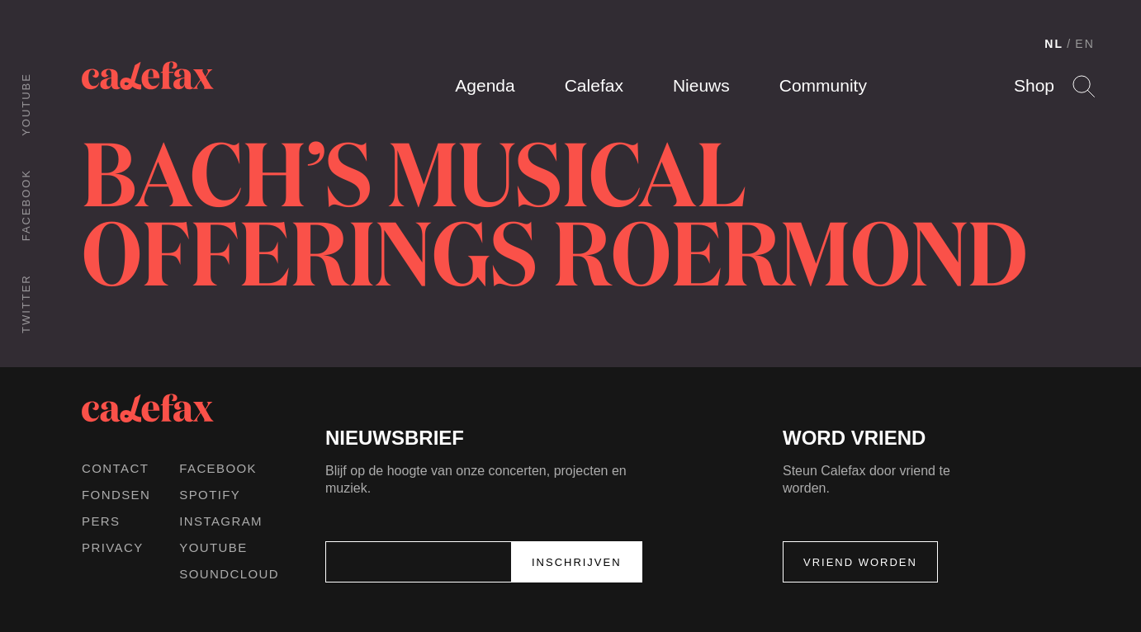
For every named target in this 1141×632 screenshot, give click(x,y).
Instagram (221, 521)
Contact (115, 468)
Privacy (113, 547)
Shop (1034, 85)
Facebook (26, 205)
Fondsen (116, 495)
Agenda (484, 85)
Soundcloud (229, 574)
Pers (101, 521)
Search (1083, 86)
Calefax (594, 85)
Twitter (26, 303)
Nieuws (701, 85)
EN (1085, 43)
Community (823, 85)
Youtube (26, 104)
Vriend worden (860, 562)
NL (1053, 43)
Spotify (209, 495)
